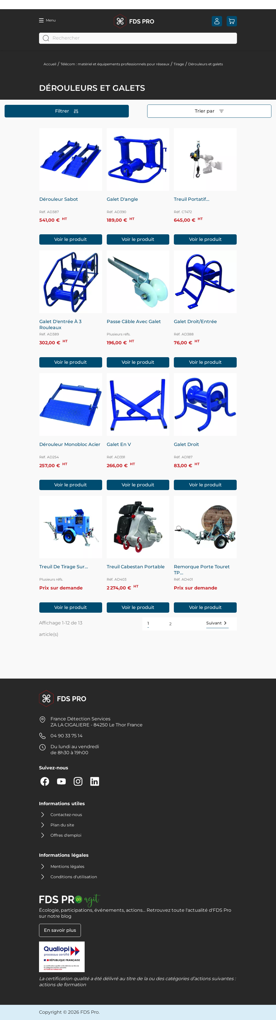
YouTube (61, 781)
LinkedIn (94, 781)
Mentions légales (67, 866)
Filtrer (66, 111)
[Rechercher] (138, 38)
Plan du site (62, 825)
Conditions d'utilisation (73, 876)
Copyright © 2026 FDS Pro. (69, 1012)
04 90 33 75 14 (66, 735)
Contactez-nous (66, 814)
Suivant (217, 623)
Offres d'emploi (65, 835)
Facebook (44, 781)
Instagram (78, 781)
